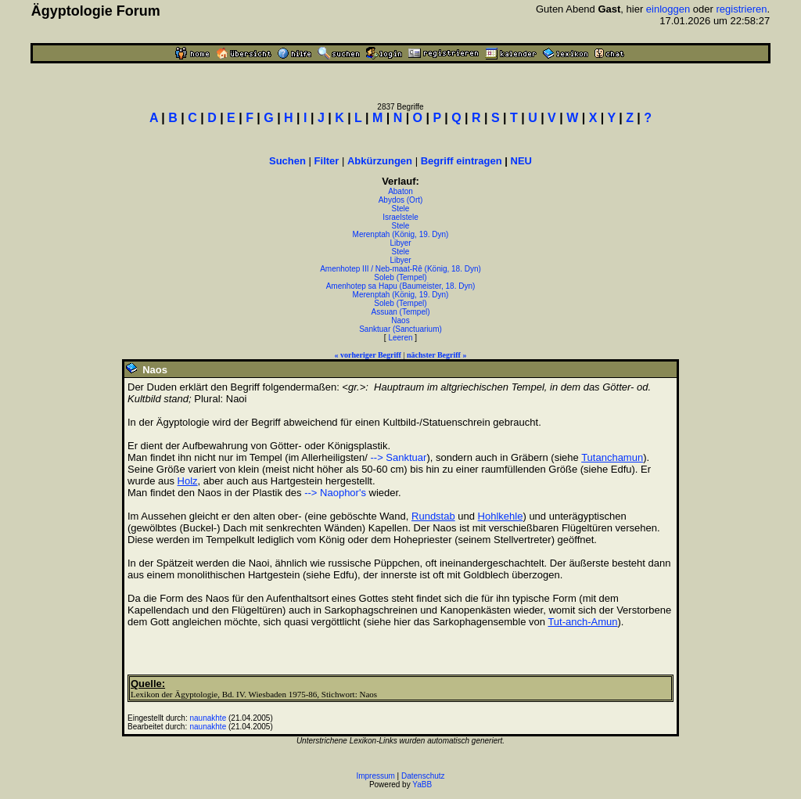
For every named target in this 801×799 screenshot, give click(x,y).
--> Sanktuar (398, 457)
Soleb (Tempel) (400, 277)
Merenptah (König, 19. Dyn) (401, 234)
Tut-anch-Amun (582, 622)
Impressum (375, 776)
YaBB (422, 784)
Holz (188, 481)
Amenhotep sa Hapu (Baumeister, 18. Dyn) (401, 286)
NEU (521, 161)
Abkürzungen (379, 161)
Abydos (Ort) (401, 200)
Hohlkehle (500, 516)
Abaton (400, 191)
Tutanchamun (612, 457)
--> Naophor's (335, 492)
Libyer (400, 243)
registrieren (742, 9)
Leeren (400, 337)
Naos (400, 320)
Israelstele (400, 217)
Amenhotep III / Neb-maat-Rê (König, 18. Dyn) (400, 269)
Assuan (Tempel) (400, 312)
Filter (326, 161)
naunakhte (208, 718)
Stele (401, 208)
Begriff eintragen (461, 161)
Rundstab (433, 516)
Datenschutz (423, 776)
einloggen (668, 9)
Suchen (287, 161)
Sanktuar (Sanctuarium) (400, 329)
